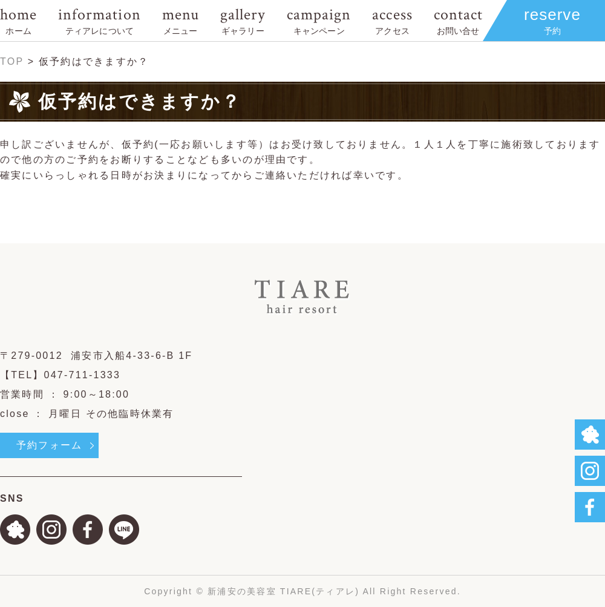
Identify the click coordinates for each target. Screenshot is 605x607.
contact (458, 20)
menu (180, 20)
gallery (243, 20)
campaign (319, 20)
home (18, 20)
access (392, 20)
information (99, 20)
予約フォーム (49, 445)
